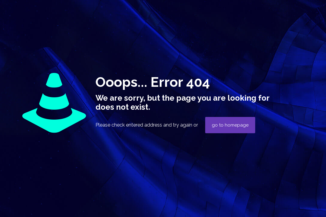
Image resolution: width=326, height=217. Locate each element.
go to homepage (230, 125)
